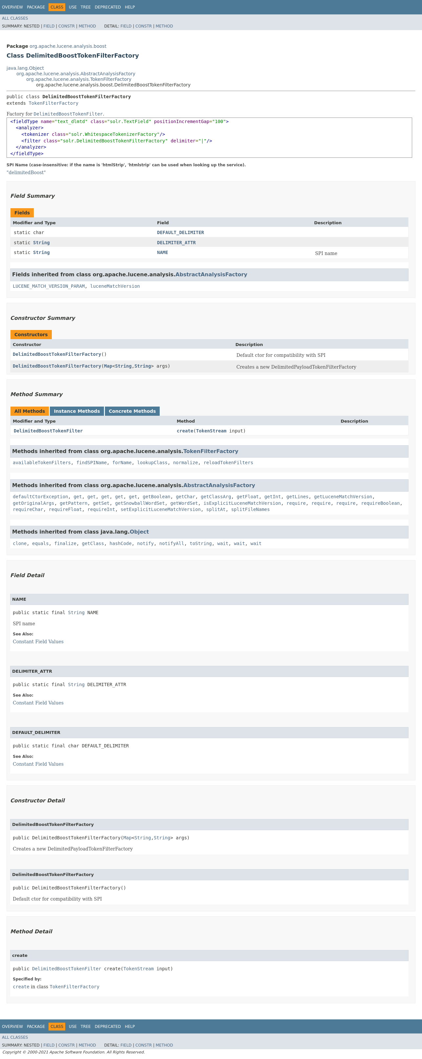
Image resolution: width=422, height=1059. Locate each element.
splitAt (216, 509)
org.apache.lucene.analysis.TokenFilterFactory (78, 79)
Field (48, 26)
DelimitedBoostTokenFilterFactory (57, 354)
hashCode (120, 543)
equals (40, 543)
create (185, 430)
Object (139, 532)
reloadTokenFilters (228, 462)
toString (201, 543)
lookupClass (152, 462)
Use (73, 7)
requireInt (101, 509)
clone (20, 543)
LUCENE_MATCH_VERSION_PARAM (49, 286)
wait (223, 543)
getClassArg (216, 496)
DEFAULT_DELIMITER (180, 232)
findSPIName (91, 462)
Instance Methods (77, 411)
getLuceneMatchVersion (343, 496)
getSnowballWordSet (140, 503)
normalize (185, 462)
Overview (12, 7)
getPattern (73, 503)
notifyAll (171, 543)
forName (121, 462)
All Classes (15, 18)
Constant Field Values (38, 641)
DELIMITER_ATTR (176, 242)
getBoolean (156, 496)
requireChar (28, 509)
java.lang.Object (25, 68)
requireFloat (65, 509)
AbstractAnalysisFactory (211, 274)
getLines (298, 496)
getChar (185, 496)
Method (87, 26)
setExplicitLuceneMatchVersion (161, 509)
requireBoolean (380, 503)
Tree (86, 7)
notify (145, 543)
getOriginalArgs (33, 503)
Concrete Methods (132, 411)
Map (108, 366)
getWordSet (184, 503)
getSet (101, 503)
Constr (66, 26)
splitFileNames (250, 509)
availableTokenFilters (42, 462)
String (41, 242)
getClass (93, 543)
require (296, 503)
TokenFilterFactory (53, 103)
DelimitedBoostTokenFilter (48, 430)
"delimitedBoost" (26, 172)
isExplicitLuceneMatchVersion (242, 503)
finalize (65, 543)
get (77, 496)
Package (36, 7)
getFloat (248, 496)
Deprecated (108, 7)
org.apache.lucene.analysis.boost (68, 46)
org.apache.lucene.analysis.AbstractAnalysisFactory (75, 73)
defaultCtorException (40, 496)
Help (130, 7)
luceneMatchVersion (115, 286)
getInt (272, 496)
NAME (162, 252)
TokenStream (211, 430)
